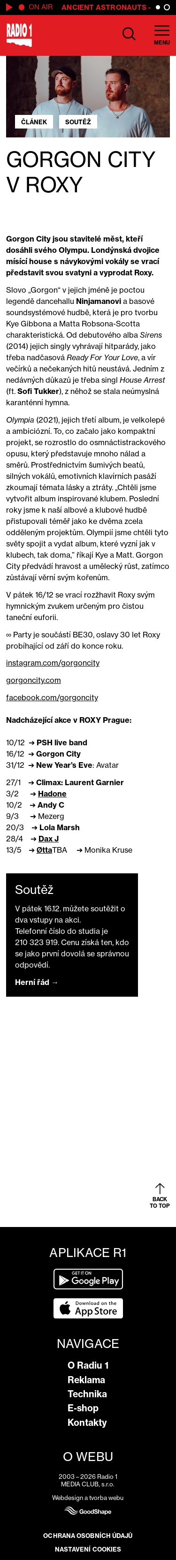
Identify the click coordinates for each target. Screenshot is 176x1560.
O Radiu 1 (88, 1365)
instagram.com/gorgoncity (52, 662)
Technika (87, 1394)
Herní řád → (37, 982)
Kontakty (87, 1422)
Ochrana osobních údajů (87, 1535)
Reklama (86, 1380)
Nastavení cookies (88, 1549)
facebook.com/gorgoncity (52, 697)
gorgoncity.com (33, 680)
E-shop (83, 1408)
